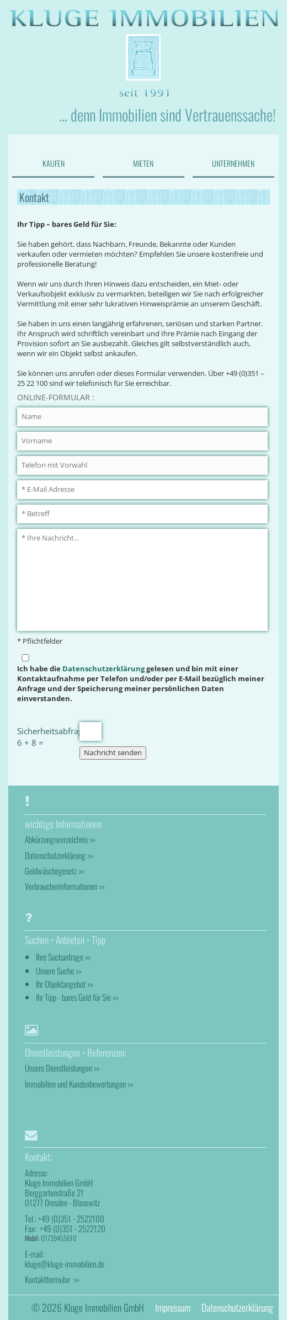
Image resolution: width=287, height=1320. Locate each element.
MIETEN (143, 163)
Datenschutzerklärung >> (59, 855)
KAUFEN (53, 163)
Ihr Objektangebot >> (64, 984)
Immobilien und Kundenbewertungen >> (79, 1084)
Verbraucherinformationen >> (64, 886)
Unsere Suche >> (58, 970)
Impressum (172, 1307)
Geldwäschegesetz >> (54, 871)
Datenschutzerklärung (103, 669)
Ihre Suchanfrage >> (63, 957)
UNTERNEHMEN (233, 163)
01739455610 (59, 1238)
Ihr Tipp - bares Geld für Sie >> (77, 997)
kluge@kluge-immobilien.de (64, 1264)
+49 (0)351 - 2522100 (71, 1218)
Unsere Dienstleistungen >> (62, 1068)
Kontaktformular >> (52, 1279)
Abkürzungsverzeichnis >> (60, 839)
